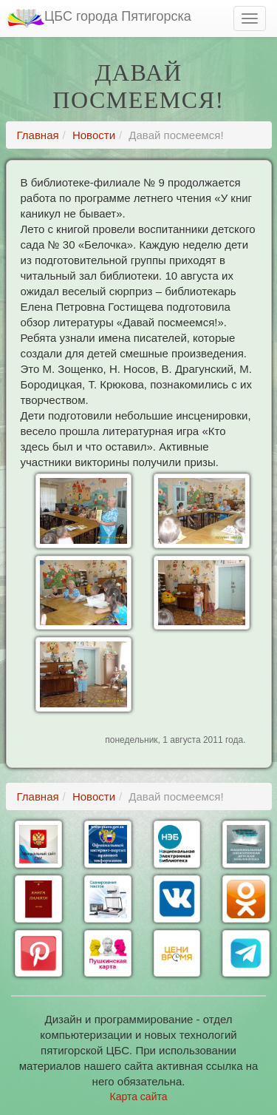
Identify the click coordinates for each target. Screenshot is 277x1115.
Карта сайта (139, 1096)
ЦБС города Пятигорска (99, 18)
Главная (38, 135)
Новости (93, 135)
